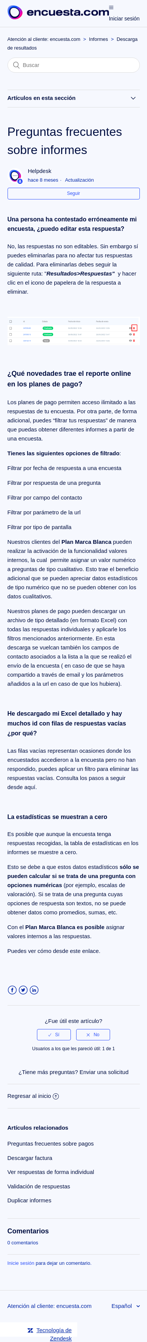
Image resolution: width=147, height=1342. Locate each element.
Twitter (23, 990)
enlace (90, 951)
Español (122, 1306)
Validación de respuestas (39, 1186)
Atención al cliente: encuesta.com (44, 39)
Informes (98, 39)
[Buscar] (74, 65)
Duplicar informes (30, 1200)
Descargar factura (30, 1158)
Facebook (12, 990)
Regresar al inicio (33, 1096)
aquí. (30, 787)
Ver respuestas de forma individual (51, 1172)
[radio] (54, 1034)
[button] (111, 7)
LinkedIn (34, 990)
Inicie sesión (21, 1263)
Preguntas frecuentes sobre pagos (51, 1143)
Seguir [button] (73, 193)
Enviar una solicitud (104, 1072)
